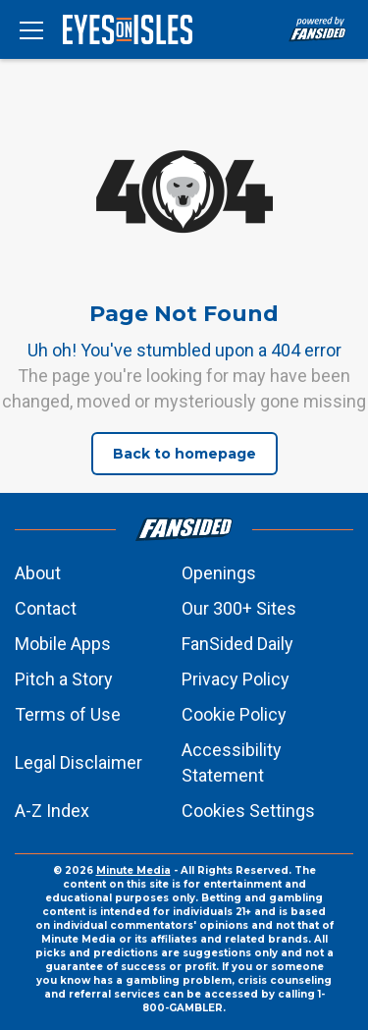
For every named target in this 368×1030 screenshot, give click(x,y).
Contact (46, 608)
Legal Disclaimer (78, 762)
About (38, 573)
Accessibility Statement (232, 762)
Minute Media (133, 870)
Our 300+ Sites (239, 608)
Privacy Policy (235, 679)
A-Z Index (52, 810)
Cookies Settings (248, 810)
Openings (219, 573)
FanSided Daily (237, 643)
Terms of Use (68, 714)
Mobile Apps (63, 643)
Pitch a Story (64, 679)
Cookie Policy (234, 714)
